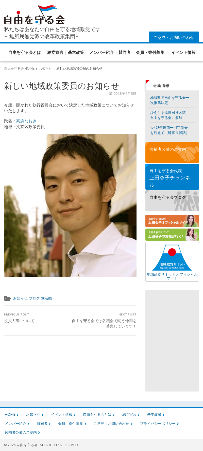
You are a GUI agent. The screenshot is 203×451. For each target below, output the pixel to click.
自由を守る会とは (97, 414)
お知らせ (20, 298)
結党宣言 (129, 414)
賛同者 (42, 423)
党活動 (46, 298)
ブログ (34, 298)
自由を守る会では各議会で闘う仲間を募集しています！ (104, 320)
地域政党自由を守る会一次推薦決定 (169, 100)
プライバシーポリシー (158, 423)
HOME (10, 414)
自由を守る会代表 (172, 178)
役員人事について (19, 318)
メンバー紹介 (15, 423)
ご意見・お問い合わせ (174, 37)
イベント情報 (61, 414)
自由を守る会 (27, 445)
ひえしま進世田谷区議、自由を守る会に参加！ (169, 115)
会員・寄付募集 (70, 423)
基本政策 (154, 414)
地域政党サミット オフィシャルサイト (172, 262)
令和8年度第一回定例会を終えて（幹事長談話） (169, 130)
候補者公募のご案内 (167, 149)
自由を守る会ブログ (167, 197)
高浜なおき (26, 120)
